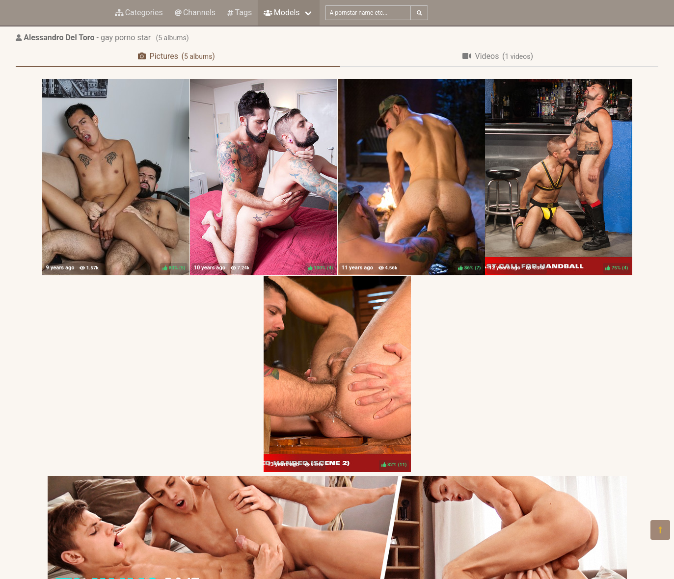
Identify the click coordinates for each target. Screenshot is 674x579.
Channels (195, 12)
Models (281, 12)
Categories (139, 12)
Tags (239, 12)
